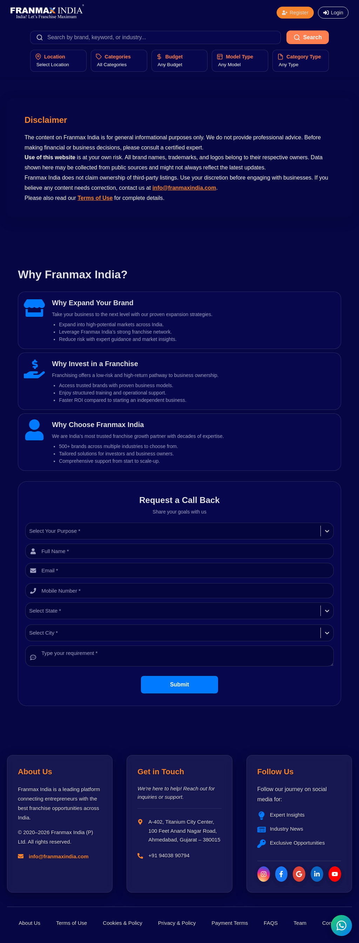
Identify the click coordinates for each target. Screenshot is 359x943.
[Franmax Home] (47, 16)
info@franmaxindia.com (184, 188)
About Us (29, 923)
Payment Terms (229, 923)
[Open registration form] (295, 13)
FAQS (271, 923)
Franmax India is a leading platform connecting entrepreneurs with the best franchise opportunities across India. (59, 803)
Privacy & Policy (177, 923)
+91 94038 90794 (168, 855)
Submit (179, 684)
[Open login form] (333, 13)
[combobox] (30, 531)
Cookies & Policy (122, 923)
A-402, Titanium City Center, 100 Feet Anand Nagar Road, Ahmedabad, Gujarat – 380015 (184, 831)
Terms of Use (95, 198)
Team (299, 923)
